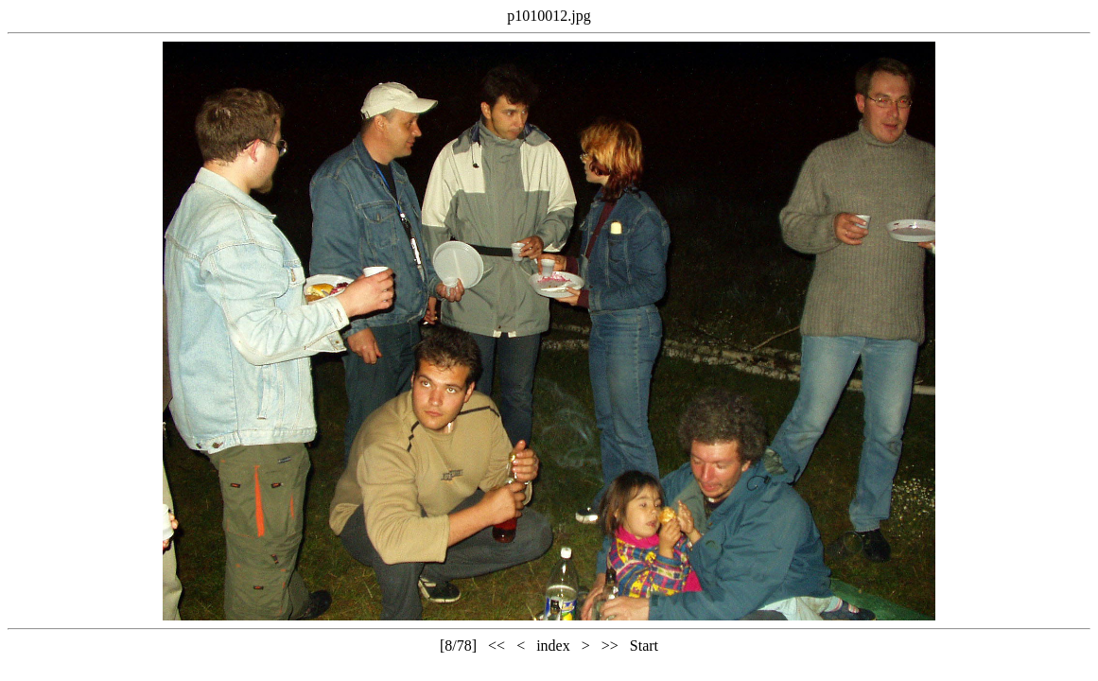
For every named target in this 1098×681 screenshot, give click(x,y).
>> (610, 645)
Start (644, 645)
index (553, 645)
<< (496, 645)
